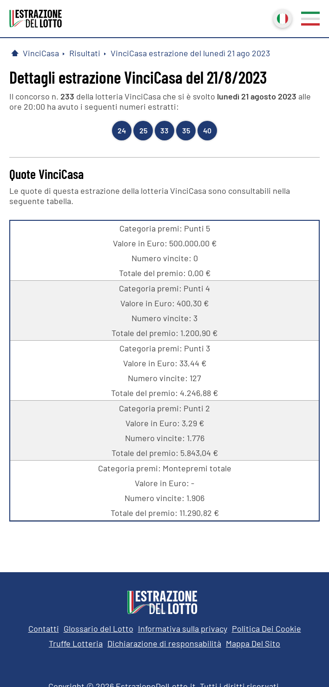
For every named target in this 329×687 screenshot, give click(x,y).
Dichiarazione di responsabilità (164, 643)
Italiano (281, 17)
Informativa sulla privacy (182, 628)
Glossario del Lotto (98, 628)
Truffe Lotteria (76, 643)
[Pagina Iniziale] (14, 53)
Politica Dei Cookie (266, 628)
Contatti (43, 628)
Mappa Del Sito (253, 643)
